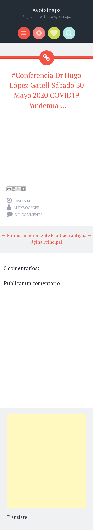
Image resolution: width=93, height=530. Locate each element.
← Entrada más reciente (25, 235)
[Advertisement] (46, 461)
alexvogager (26, 207)
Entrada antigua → (73, 235)
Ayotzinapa (46, 10)
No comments (28, 214)
